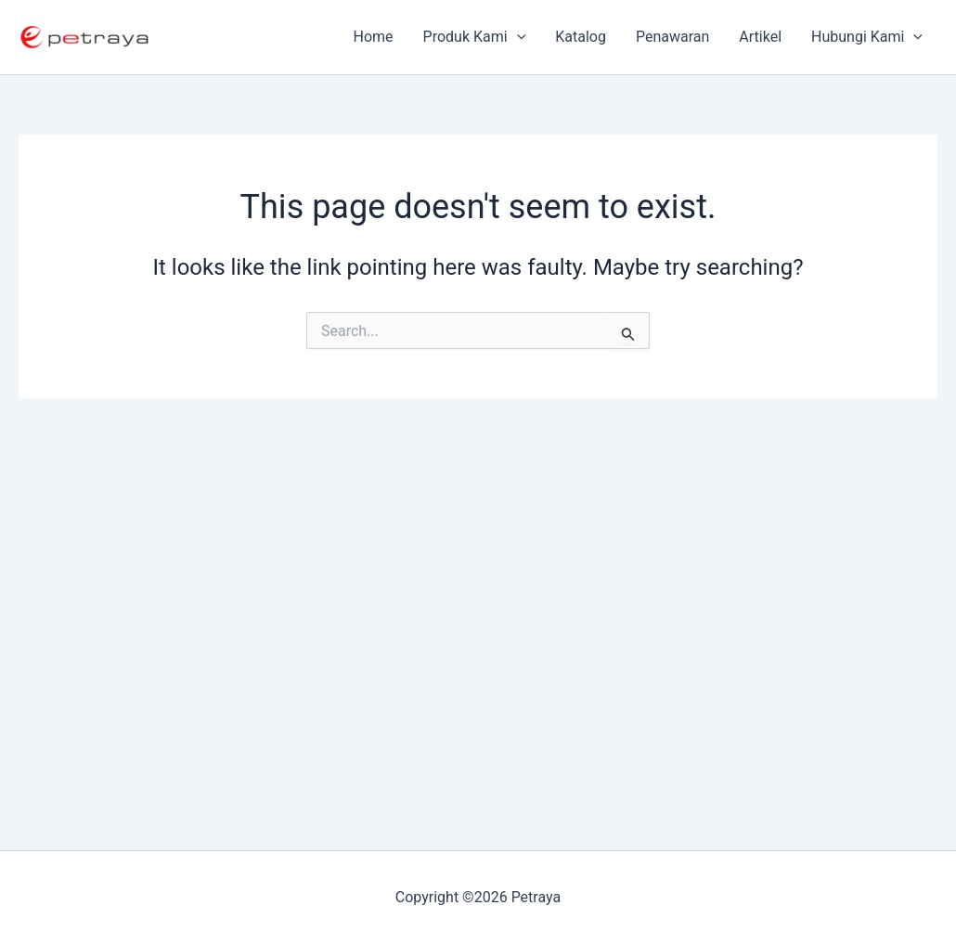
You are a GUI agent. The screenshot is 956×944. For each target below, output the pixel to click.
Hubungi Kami (867, 37)
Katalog (580, 36)
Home (374, 36)
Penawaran (672, 36)
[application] (517, 37)
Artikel (760, 36)
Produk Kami (474, 37)
